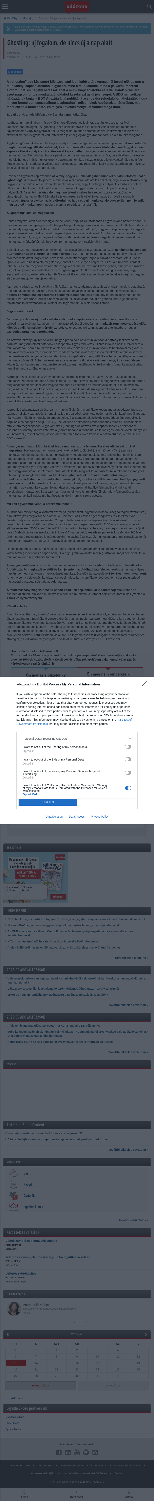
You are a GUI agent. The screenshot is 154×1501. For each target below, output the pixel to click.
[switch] (128, 747)
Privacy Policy (100, 816)
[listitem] (77, 738)
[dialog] (77, 750)
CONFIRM (47, 802)
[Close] (146, 684)
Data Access (77, 816)
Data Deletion (54, 816)
